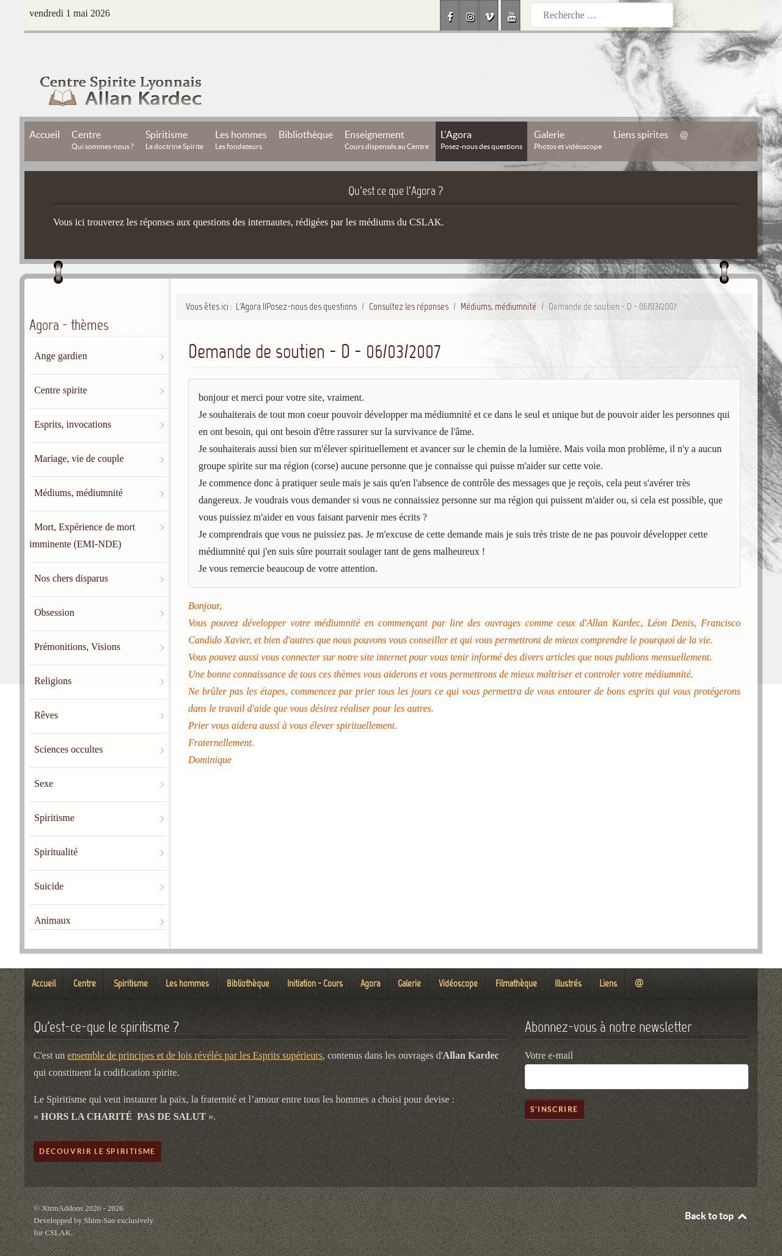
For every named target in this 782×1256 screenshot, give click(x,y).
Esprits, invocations (72, 397)
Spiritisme (54, 790)
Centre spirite (60, 362)
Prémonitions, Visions (77, 619)
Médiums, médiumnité (78, 465)
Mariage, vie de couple (79, 431)
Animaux (52, 893)
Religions (52, 653)
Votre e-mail (549, 1028)
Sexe (43, 756)
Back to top (716, 1188)
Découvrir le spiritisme (97, 1124)
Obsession (54, 585)
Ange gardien (60, 328)
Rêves (46, 687)
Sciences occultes (68, 722)
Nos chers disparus (71, 551)
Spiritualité (56, 824)
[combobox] (601, 14)
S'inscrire (554, 1082)
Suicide (49, 858)
